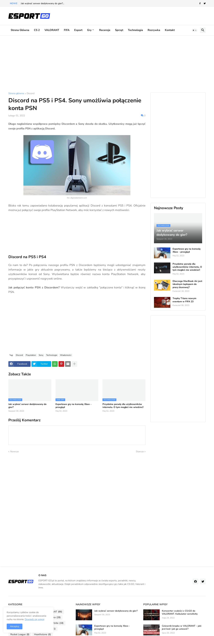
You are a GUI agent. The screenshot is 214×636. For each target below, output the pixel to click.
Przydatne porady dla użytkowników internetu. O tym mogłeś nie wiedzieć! (122, 406)
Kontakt (170, 30)
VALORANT (51, 30)
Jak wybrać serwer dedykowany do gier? (27, 406)
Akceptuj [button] (14, 626)
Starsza (140, 451)
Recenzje (104, 30)
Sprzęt (119, 30)
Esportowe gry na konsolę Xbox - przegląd (73, 406)
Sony (41, 355)
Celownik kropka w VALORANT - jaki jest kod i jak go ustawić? (181, 627)
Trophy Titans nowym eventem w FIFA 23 (184, 300)
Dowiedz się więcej (34, 619)
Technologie (51, 355)
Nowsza (14, 451)
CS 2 (37, 30)
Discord (30, 93)
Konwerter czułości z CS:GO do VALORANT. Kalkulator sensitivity (180, 612)
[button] (194, 30)
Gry (89, 30)
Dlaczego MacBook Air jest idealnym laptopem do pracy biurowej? (187, 284)
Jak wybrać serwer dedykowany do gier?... (42, 3)
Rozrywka (154, 30)
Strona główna (20, 30)
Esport (78, 30)
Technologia (135, 30)
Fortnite (56, 623)
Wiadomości (65, 355)
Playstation (31, 355)
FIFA (67, 30)
